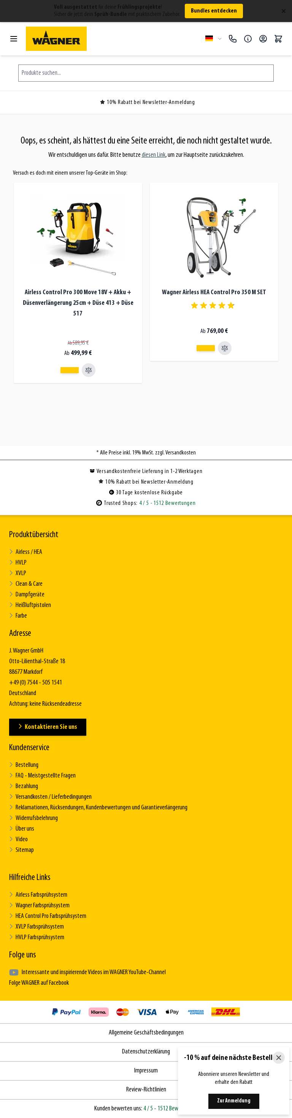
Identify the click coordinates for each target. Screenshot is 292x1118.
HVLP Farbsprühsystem (36, 937)
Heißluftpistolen (30, 605)
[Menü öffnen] (13, 38)
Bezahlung (23, 786)
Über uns (21, 829)
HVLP (18, 562)
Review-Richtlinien (146, 1089)
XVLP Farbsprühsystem (36, 926)
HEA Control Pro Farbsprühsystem (47, 916)
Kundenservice (29, 747)
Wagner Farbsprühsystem (39, 905)
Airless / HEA (25, 552)
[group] (214, 305)
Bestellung (23, 765)
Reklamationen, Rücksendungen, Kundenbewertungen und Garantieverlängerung (98, 807)
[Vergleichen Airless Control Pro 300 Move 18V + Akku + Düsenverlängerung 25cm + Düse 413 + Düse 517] (88, 370)
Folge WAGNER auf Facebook (39, 983)
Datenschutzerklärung (146, 1051)
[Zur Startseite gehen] (112, 39)
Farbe (18, 616)
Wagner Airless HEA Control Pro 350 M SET (214, 292)
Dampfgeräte (26, 594)
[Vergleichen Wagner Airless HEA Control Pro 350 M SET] (225, 348)
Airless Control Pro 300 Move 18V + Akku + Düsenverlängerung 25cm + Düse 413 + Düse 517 (78, 303)
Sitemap (21, 850)
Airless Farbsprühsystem (38, 895)
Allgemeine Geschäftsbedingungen (146, 1032)
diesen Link (153, 155)
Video (18, 839)
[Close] (279, 1058)
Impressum (146, 1070)
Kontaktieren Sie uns (47, 727)
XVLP (17, 573)
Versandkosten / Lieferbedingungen (50, 797)
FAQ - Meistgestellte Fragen (42, 775)
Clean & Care (26, 584)
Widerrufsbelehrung (33, 818)
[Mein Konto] (263, 38)
